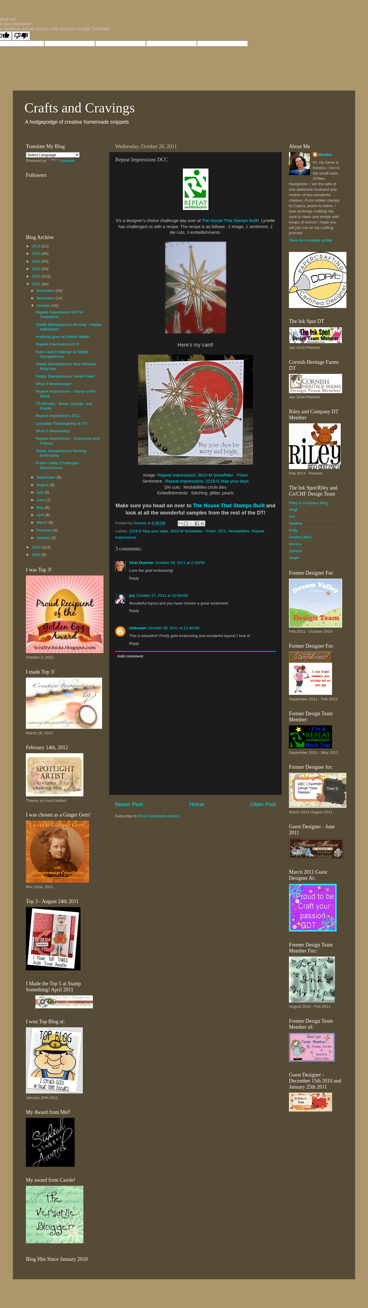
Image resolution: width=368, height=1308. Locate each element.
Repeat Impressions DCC (58, 344)
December (46, 290)
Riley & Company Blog (308, 503)
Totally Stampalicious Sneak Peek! (65, 376)
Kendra (325, 154)
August (43, 485)
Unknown (138, 628)
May (41, 507)
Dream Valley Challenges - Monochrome (59, 465)
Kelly (293, 530)
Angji (293, 509)
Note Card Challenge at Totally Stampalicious (62, 354)
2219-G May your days (227, 481)
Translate (61, 160)
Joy (292, 516)
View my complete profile (310, 240)
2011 (37, 284)
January (44, 538)
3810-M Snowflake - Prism (223, 475)
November (46, 298)
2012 (37, 276)
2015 (37, 253)
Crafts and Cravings (79, 107)
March (42, 522)
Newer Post (129, 804)
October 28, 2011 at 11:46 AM (174, 628)
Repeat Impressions (176, 475)
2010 (37, 547)
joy (132, 595)
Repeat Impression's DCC (58, 416)
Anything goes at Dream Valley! (63, 336)
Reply (134, 578)
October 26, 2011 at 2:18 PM (180, 563)
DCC (222, 531)
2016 (37, 246)
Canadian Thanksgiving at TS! (61, 423)
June (41, 500)
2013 (37, 269)
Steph (294, 558)
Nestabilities (239, 531)
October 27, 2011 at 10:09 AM (162, 595)
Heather (296, 523)
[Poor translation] (21, 36)
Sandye (295, 551)
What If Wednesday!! (54, 384)
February (45, 530)
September (47, 477)
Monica (295, 544)
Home (196, 804)
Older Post (263, 804)
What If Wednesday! (53, 431)
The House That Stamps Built (230, 220)
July (41, 492)
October (44, 305)
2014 (37, 261)
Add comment (130, 656)
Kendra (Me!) (300, 537)
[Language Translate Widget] (53, 155)
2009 (37, 554)
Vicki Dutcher (141, 563)
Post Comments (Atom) (159, 816)
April (41, 515)
